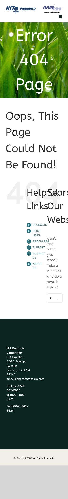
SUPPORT (39, 247)
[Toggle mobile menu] (61, 16)
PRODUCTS (40, 225)
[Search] (51, 298)
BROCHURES (41, 241)
